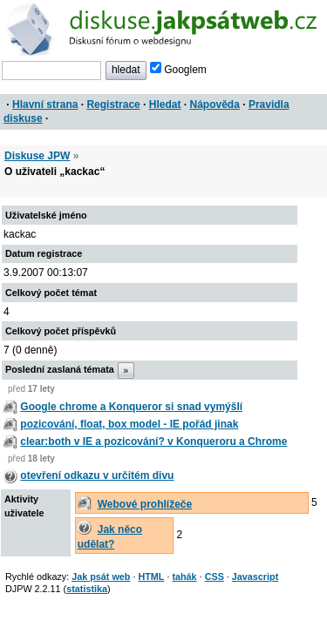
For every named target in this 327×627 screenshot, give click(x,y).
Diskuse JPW (37, 156)
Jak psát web (101, 576)
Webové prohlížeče (145, 504)
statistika (86, 588)
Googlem (178, 70)
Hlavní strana (45, 104)
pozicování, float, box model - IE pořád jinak (129, 424)
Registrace (113, 104)
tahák (184, 576)
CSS (214, 576)
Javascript (255, 576)
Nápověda (215, 104)
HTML (151, 576)
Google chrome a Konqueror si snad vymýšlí (131, 407)
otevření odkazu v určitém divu (97, 475)
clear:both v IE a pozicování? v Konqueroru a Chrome (153, 441)
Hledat (165, 104)
